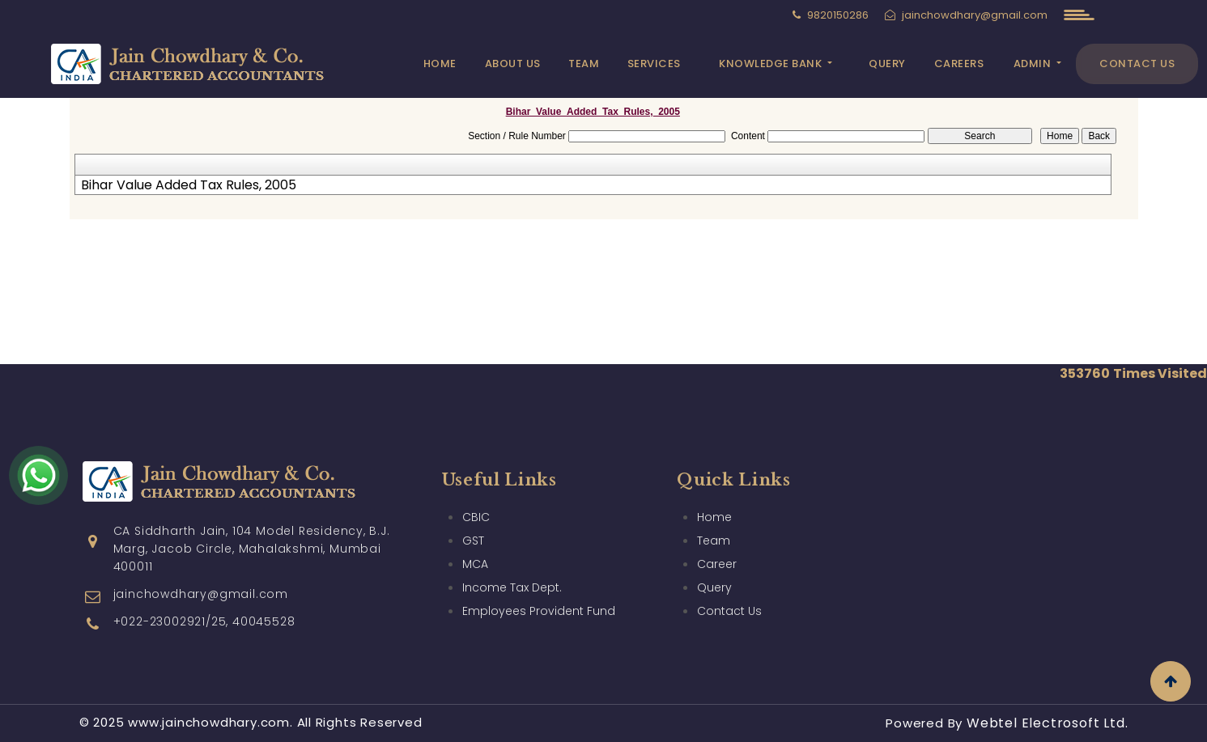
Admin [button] (1034, 63)
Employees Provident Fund (538, 611)
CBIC (476, 517)
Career (717, 564)
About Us (513, 63)
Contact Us (1137, 63)
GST (473, 540)
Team (583, 63)
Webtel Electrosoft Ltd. (1047, 723)
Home (440, 63)
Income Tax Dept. (512, 587)
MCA (475, 564)
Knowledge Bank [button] (772, 63)
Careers (959, 63)
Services (654, 63)
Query (887, 63)
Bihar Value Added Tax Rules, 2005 (188, 185)
